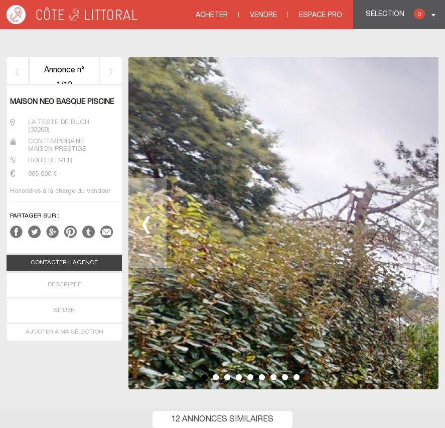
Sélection (395, 14)
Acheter (212, 15)
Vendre (263, 15)
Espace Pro (320, 15)
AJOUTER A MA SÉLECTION (64, 332)
